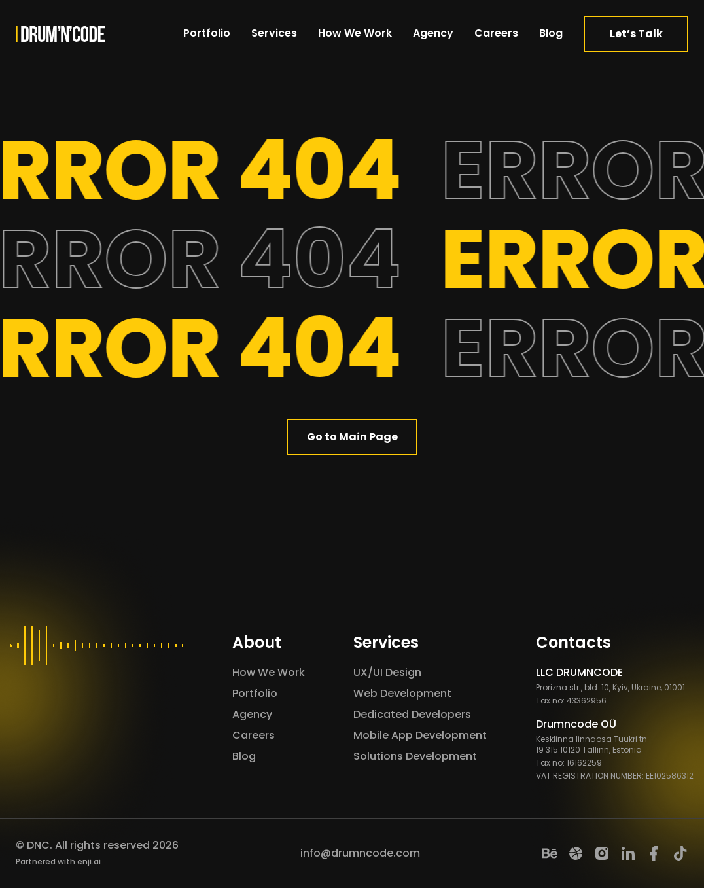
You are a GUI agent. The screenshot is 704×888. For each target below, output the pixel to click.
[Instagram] (602, 853)
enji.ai (89, 861)
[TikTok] (680, 853)
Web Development (402, 693)
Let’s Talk (636, 33)
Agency (433, 33)
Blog (551, 33)
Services (274, 33)
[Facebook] (654, 853)
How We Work (355, 33)
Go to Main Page (352, 436)
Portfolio (206, 33)
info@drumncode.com (360, 853)
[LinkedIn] (628, 853)
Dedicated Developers (412, 714)
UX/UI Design (387, 672)
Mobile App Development (420, 735)
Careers (496, 33)
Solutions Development (415, 756)
